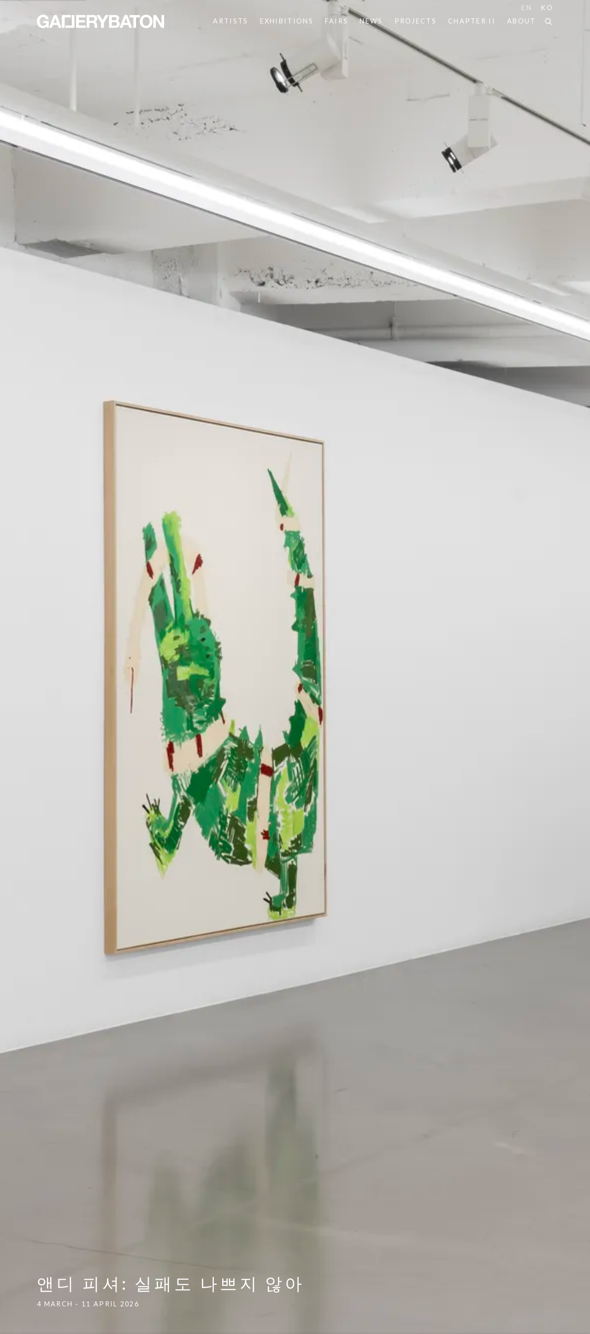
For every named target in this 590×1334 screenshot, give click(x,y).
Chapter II (472, 21)
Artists (230, 21)
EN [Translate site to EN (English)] (526, 8)
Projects (416, 21)
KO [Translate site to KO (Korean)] (547, 8)
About (521, 21)
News (371, 21)
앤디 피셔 (295, 667)
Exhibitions (286, 21)
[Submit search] (549, 20)
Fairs (336, 21)
